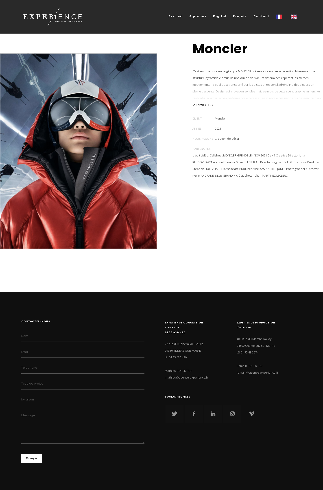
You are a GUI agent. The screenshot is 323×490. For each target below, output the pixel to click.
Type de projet (32, 383)
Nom (24, 336)
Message (28, 415)
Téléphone (29, 368)
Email (25, 352)
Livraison (27, 399)
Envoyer (31, 458)
